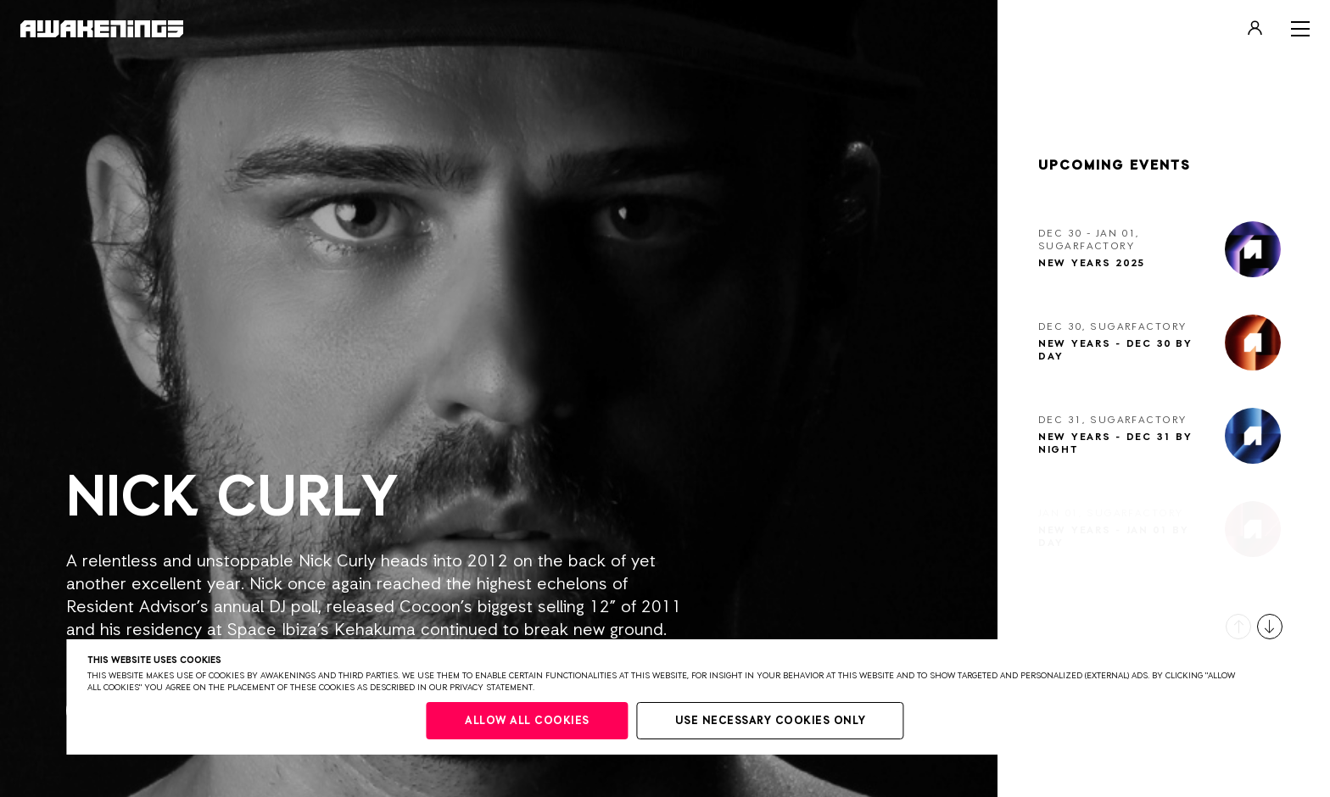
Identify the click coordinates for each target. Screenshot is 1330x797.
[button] (1238, 626)
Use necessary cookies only (770, 721)
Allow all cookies (527, 721)
